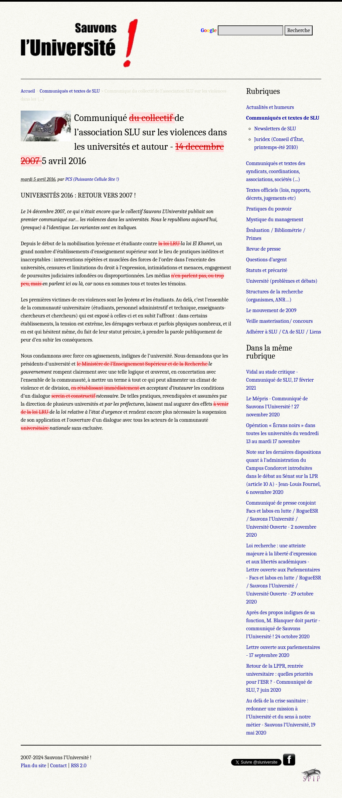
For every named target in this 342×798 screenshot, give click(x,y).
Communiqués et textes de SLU (70, 91)
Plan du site (33, 766)
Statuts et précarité (266, 270)
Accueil (28, 91)
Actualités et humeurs (270, 107)
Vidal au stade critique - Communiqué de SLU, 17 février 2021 (280, 380)
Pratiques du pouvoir (269, 209)
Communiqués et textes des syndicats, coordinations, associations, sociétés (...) (275, 171)
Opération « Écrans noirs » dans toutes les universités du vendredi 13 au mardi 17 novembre (282, 433)
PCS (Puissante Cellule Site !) (92, 179)
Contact (58, 766)
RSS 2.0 (79, 766)
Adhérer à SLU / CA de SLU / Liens (283, 332)
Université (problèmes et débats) (281, 281)
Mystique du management (274, 220)
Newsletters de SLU (275, 129)
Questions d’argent (266, 260)
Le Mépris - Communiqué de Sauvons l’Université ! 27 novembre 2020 (277, 407)
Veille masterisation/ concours (279, 321)
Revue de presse (263, 249)
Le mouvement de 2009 (271, 310)
